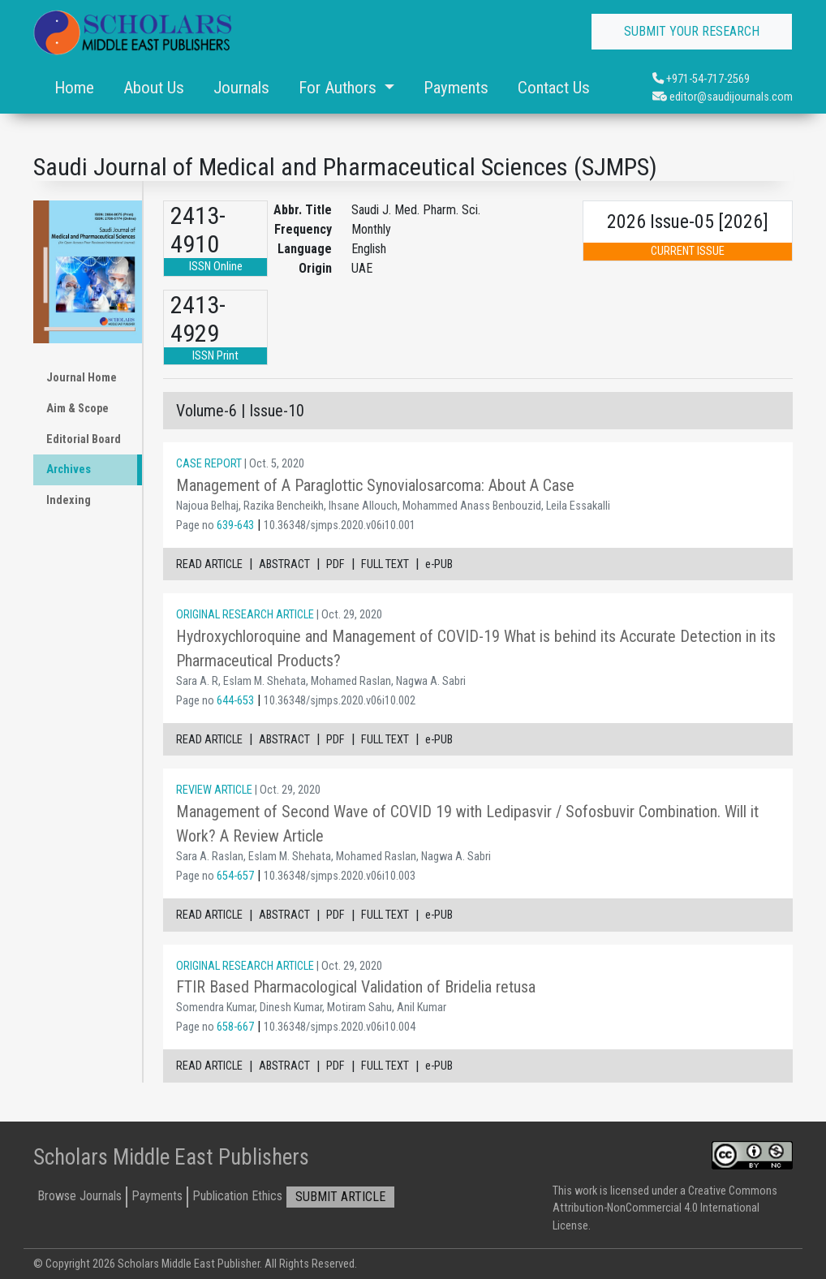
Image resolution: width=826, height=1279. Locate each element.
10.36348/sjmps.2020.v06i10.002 (339, 701)
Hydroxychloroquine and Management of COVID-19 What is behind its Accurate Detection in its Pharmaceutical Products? (476, 648)
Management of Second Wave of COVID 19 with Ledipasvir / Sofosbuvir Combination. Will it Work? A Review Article (467, 824)
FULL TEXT (385, 564)
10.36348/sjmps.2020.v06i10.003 (339, 876)
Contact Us (554, 87)
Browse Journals (79, 1196)
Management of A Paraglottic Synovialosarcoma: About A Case (375, 485)
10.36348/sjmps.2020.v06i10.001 (339, 525)
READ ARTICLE (209, 564)
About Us (153, 87)
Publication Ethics (237, 1196)
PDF (335, 564)
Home (74, 87)
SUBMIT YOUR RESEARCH (691, 31)
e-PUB (439, 564)
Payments (456, 87)
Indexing (68, 500)
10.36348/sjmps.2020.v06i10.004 (339, 1027)
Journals (241, 87)
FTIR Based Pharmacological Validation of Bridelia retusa (356, 987)
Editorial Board (83, 439)
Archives (68, 469)
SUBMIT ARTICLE (340, 1196)
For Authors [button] (340, 87)
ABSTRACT (284, 564)
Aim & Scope (77, 409)
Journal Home (81, 378)
